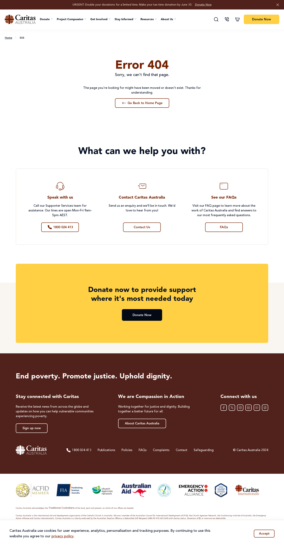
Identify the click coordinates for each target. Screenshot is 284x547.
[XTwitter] (232, 407)
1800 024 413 (78, 450)
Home (8, 38)
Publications (106, 450)
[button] (46, 19)
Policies (126, 450)
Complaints (161, 450)
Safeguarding (204, 450)
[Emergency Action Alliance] (193, 490)
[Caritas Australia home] (20, 19)
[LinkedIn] (248, 407)
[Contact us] (227, 19)
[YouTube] (257, 407)
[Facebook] (223, 407)
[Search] (216, 19)
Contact (181, 450)
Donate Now (203, 4)
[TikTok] (265, 407)
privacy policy (62, 536)
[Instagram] (240, 407)
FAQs (143, 450)
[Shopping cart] (237, 19)
